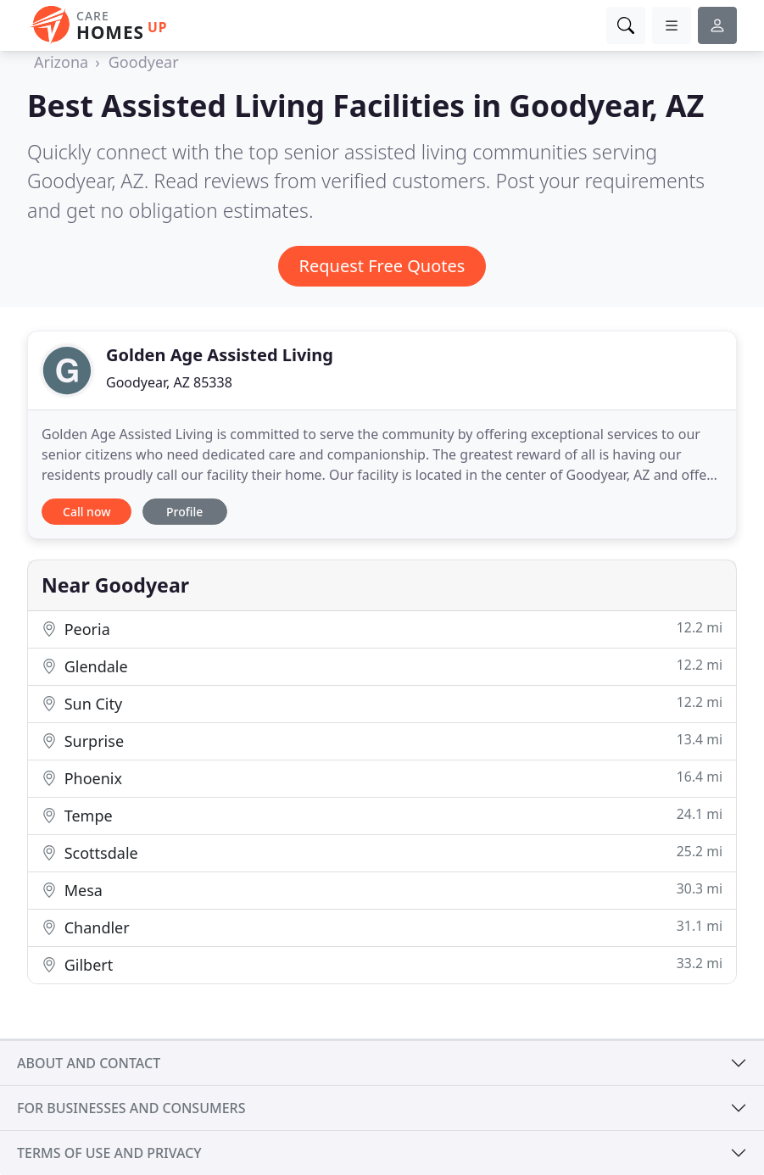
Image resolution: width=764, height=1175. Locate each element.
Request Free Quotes (382, 265)
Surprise (382, 740)
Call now (86, 512)
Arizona (61, 62)
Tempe (382, 815)
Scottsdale (382, 852)
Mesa (382, 889)
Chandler (382, 927)
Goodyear (144, 62)
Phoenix (382, 777)
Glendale (382, 666)
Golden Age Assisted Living (219, 354)
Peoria (382, 628)
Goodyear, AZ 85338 (169, 382)
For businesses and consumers (131, 1108)
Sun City (382, 703)
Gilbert (382, 964)
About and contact (88, 1063)
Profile (184, 512)
